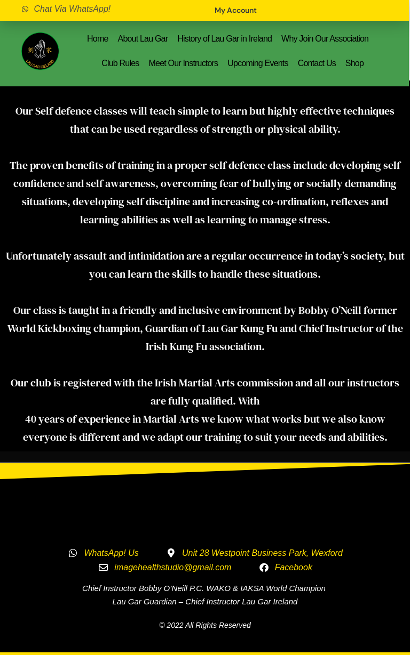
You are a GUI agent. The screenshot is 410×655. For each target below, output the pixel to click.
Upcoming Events (257, 63)
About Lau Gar (143, 38)
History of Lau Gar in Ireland (224, 38)
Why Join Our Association (324, 38)
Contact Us (317, 63)
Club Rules (120, 63)
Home (97, 38)
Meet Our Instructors (183, 63)
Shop (354, 63)
